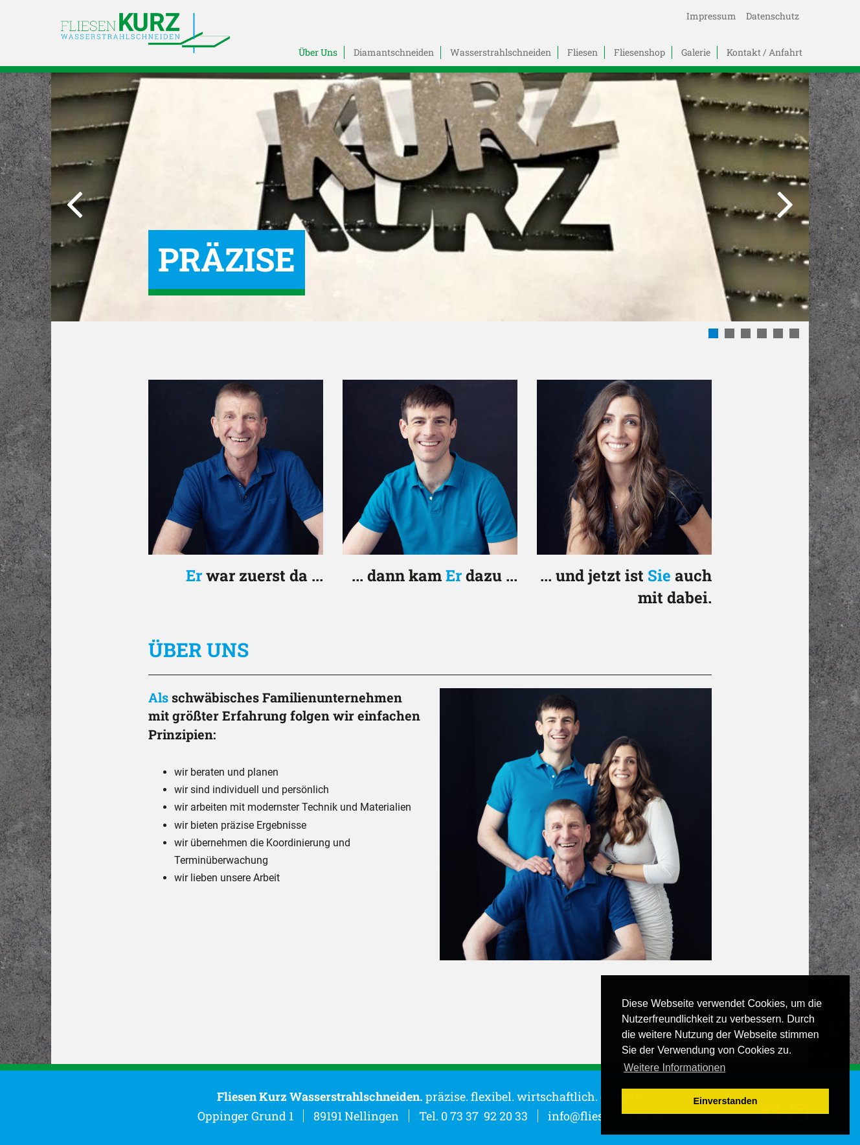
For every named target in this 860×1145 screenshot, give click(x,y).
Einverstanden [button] (725, 1101)
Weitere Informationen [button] (674, 1067)
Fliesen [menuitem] (582, 52)
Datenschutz (772, 16)
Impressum (711, 16)
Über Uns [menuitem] (318, 52)
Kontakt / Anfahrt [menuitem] (764, 52)
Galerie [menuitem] (695, 52)
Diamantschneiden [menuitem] (394, 52)
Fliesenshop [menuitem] (639, 52)
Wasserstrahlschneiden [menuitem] (500, 52)
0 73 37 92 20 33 (484, 1116)
